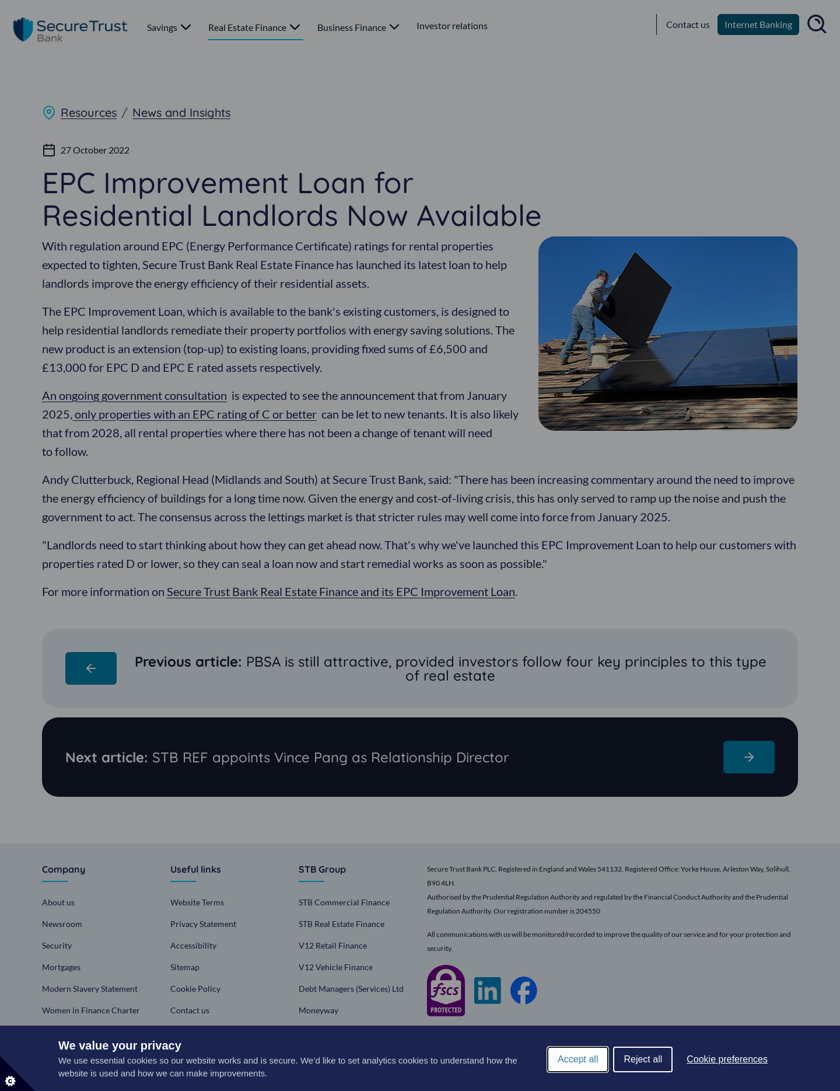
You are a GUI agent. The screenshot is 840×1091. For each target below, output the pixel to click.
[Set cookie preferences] (17, 1073)
